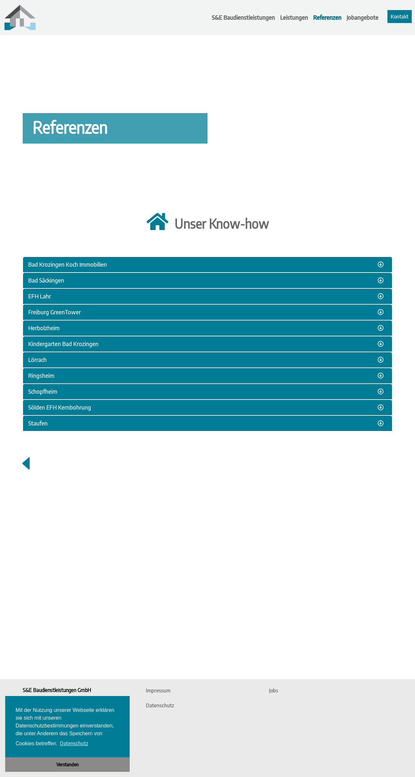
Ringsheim (41, 375)
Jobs (273, 690)
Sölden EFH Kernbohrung (59, 407)
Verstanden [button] (67, 764)
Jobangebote (362, 17)
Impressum (158, 690)
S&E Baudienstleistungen (243, 17)
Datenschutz (160, 705)
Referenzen (327, 17)
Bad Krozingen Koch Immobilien (67, 264)
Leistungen (294, 17)
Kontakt (400, 16)
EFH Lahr (39, 296)
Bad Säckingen (46, 280)
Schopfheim (42, 391)
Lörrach (37, 359)
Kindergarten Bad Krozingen (63, 343)
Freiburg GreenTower (54, 312)
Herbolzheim (44, 327)
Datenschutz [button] (74, 743)
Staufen (38, 423)
